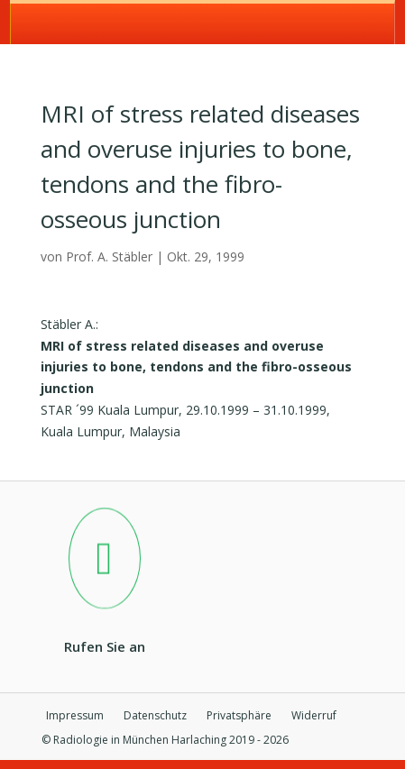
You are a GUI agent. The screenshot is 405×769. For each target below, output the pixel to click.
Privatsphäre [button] (239, 716)
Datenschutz (155, 716)
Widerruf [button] (313, 716)
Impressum (75, 716)
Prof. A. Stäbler (109, 256)
